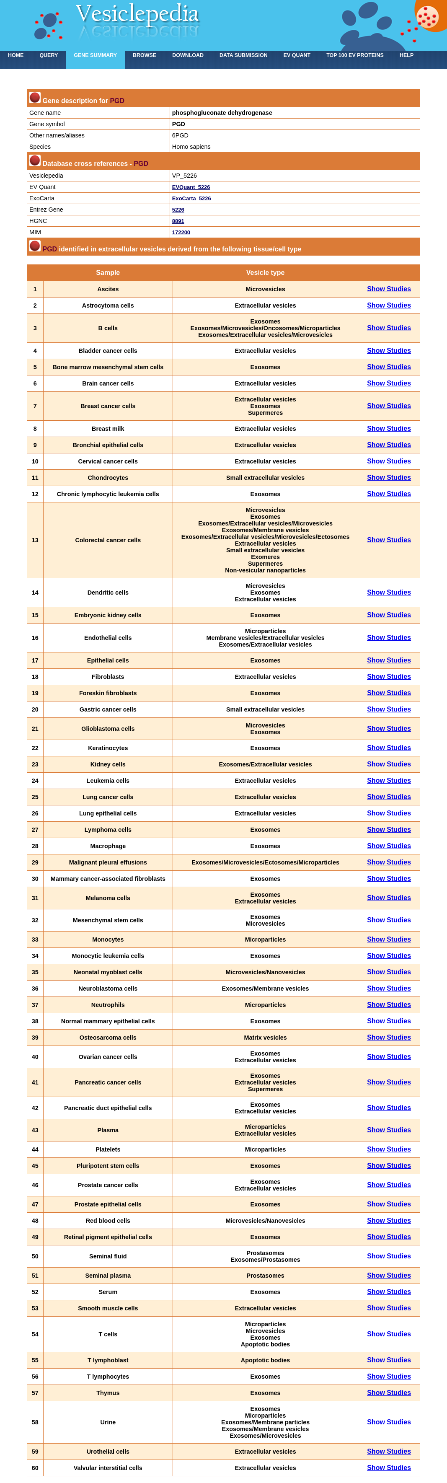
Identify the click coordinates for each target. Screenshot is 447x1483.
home (15, 55)
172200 (181, 232)
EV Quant (297, 55)
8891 (178, 221)
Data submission (244, 55)
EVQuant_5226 (191, 187)
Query (48, 55)
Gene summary (95, 55)
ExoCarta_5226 (191, 198)
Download (188, 55)
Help (406, 55)
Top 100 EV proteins (355, 55)
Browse (144, 55)
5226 (178, 210)
